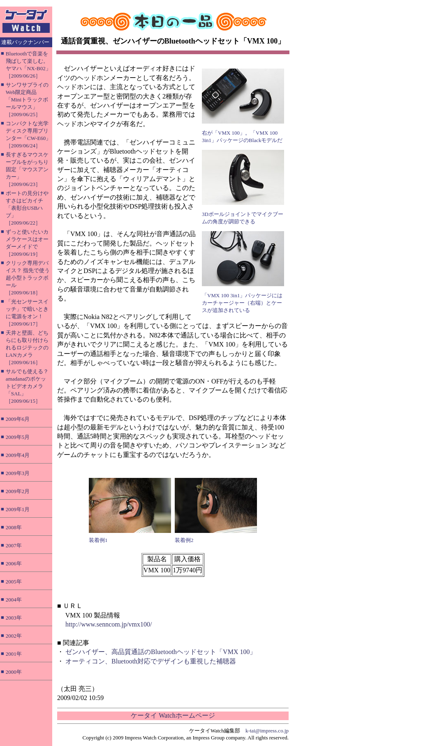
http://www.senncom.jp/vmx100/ (108, 624)
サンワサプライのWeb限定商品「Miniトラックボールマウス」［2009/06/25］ (27, 99)
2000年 (14, 672)
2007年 (14, 545)
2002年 (14, 636)
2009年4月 (18, 455)
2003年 (14, 618)
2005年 (14, 581)
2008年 (14, 527)
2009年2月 (18, 491)
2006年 (14, 563)
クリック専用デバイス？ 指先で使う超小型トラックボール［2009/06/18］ (28, 278)
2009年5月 (18, 437)
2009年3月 (18, 473)
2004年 (14, 600)
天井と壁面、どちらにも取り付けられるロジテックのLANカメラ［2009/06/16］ (27, 347)
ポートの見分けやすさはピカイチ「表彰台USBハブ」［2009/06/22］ (27, 208)
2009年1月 (18, 509)
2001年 (14, 654)
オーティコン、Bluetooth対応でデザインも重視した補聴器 (150, 661)
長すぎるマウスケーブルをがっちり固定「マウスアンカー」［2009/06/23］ (27, 169)
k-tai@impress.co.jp (267, 731)
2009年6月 (18, 419)
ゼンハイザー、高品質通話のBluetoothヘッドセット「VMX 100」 (160, 651)
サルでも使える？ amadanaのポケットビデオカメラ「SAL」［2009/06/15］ (27, 386)
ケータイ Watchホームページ (173, 715)
